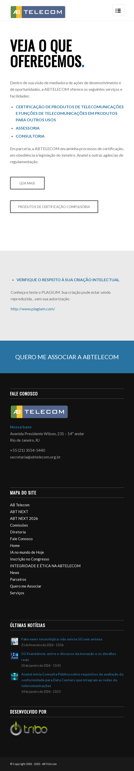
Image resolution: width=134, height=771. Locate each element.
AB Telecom (20, 505)
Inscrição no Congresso (29, 559)
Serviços (17, 593)
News (14, 572)
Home (15, 545)
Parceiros (18, 579)
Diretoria (18, 532)
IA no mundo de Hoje (27, 552)
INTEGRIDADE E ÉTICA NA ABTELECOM (45, 565)
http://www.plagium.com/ (33, 308)
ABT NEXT (19, 511)
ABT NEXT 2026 (24, 518)
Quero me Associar (26, 586)
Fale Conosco (21, 538)
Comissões (19, 525)
